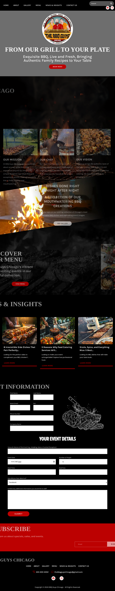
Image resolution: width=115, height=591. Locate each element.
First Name (14, 393)
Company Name (15, 424)
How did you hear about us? (17, 478)
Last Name (37, 393)
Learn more (9, 363)
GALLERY (27, 5)
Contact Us (71, 5)
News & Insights (54, 5)
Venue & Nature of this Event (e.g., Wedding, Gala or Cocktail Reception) (32, 447)
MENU (38, 5)
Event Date (11, 457)
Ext (34, 403)
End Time (62, 468)
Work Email (14, 403)
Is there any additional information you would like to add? (27, 489)
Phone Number (15, 414)
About (16, 5)
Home (6, 5)
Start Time (11, 468)
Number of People (65, 457)
